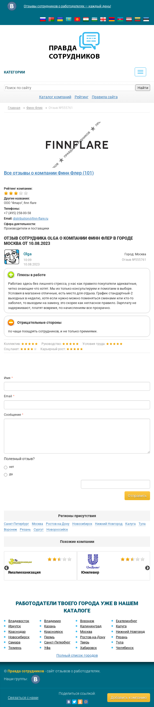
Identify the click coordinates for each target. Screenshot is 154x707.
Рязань (25, 529)
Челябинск (125, 648)
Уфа (47, 648)
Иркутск (14, 626)
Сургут (39, 529)
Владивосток (18, 621)
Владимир (52, 621)
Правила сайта (105, 97)
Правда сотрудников (26, 671)
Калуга (130, 524)
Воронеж (10, 529)
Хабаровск (88, 648)
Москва (37, 524)
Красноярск (53, 632)
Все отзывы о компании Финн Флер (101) (49, 173)
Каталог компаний (55, 97)
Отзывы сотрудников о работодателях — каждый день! (67, 6)
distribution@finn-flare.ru (30, 218)
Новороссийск (57, 529)
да (8, 474)
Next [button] (147, 568)
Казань (50, 626)
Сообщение (12, 415)
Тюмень (14, 648)
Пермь (49, 637)
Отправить (137, 496)
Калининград (91, 626)
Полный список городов (77, 655)
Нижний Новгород (108, 524)
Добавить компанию (129, 698)
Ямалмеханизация (40, 565)
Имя (7, 378)
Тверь (84, 642)
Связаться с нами (23, 698)
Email (8, 396)
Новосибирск (82, 524)
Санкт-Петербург (16, 524)
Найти (143, 88)
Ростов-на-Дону (57, 524)
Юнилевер (113, 565)
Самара (14, 642)
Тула (142, 524)
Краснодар (17, 632)
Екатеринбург (126, 621)
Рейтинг (81, 97)
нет (9, 467)
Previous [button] (6, 568)
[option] (40, 565)
